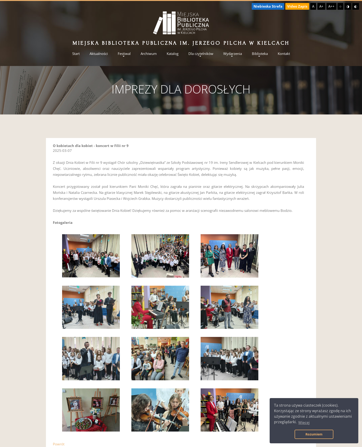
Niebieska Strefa (267, 6)
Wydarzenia (232, 53)
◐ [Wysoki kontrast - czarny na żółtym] (355, 6)
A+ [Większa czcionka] (321, 6)
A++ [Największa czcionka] (331, 6)
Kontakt (284, 53)
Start (76, 53)
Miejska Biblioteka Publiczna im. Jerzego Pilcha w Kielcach (181, 43)
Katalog (172, 53)
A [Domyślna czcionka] (313, 6)
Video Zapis (297, 6)
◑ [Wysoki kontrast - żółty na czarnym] (347, 6)
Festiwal (124, 53)
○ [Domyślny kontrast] (340, 6)
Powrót (58, 444)
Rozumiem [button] (314, 434)
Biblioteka (260, 53)
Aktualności (99, 53)
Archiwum (149, 53)
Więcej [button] (304, 422)
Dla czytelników (200, 53)
